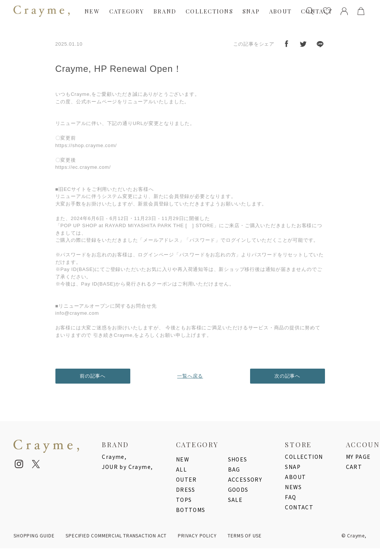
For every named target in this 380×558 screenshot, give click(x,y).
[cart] (361, 11)
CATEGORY (126, 11)
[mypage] (344, 11)
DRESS (185, 489)
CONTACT (299, 507)
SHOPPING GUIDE (33, 535)
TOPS (184, 499)
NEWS (293, 487)
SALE (235, 499)
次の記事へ (287, 376)
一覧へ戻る (190, 376)
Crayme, (114, 456)
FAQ (290, 497)
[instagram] (19, 464)
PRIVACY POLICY (197, 535)
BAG (234, 469)
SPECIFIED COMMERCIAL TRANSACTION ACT (116, 535)
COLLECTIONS (209, 11)
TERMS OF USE (245, 535)
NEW (92, 11)
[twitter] (36, 464)
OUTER (186, 479)
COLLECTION (304, 456)
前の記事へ (93, 376)
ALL (181, 469)
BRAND (164, 11)
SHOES (237, 459)
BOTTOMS (191, 509)
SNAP (251, 11)
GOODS (238, 489)
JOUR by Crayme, (127, 466)
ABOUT (280, 11)
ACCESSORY (245, 479)
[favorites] (327, 11)
